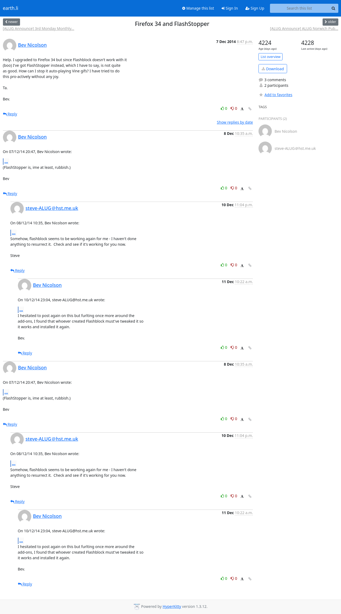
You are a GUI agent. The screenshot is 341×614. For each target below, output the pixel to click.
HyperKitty (172, 606)
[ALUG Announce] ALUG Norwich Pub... (304, 28)
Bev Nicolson (32, 45)
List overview (270, 56)
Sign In (230, 8)
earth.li (10, 8)
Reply (10, 113)
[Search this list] (299, 8)
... (6, 161)
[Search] (333, 8)
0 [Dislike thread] (234, 108)
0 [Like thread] (224, 108)
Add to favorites (275, 94)
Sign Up (254, 8)
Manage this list (198, 8)
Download (273, 68)
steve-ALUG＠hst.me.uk (52, 208)
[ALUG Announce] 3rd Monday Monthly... (39, 28)
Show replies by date (235, 122)
